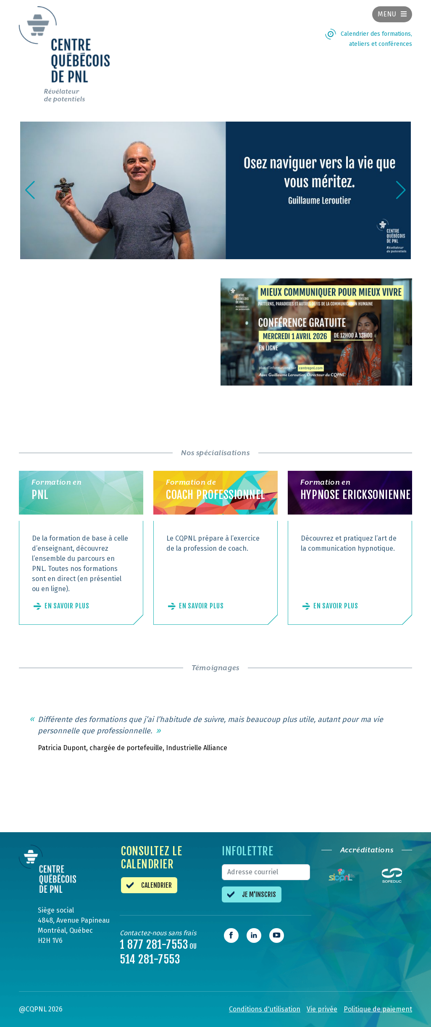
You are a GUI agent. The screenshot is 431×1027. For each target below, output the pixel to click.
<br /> (114, 342)
